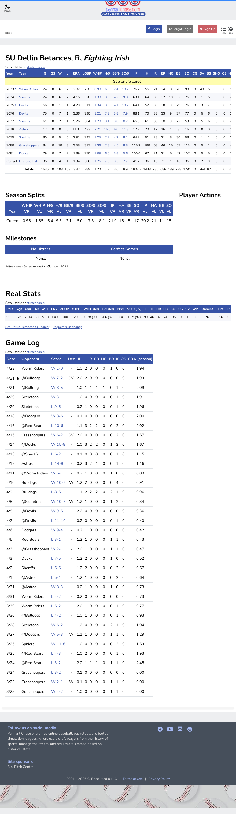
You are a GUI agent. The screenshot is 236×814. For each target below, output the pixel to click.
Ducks (23, 153)
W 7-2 (57, 378)
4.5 (116, 145)
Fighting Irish (28, 161)
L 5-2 (56, 606)
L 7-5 (56, 558)
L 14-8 (57, 463)
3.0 (116, 121)
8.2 (125, 121)
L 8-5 (56, 492)
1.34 (97, 105)
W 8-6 (57, 416)
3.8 (116, 113)
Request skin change (67, 327)
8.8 (125, 145)
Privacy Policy (159, 778)
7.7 (125, 161)
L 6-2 (56, 454)
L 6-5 (56, 567)
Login (154, 29)
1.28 (97, 121)
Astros (24, 129)
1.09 (97, 153)
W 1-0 (57, 368)
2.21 (97, 129)
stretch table (36, 67)
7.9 (125, 113)
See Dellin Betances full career (27, 327)
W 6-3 (57, 634)
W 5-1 (57, 473)
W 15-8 (58, 444)
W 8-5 (57, 387)
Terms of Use (133, 778)
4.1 (116, 105)
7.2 (107, 113)
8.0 (107, 105)
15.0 (107, 129)
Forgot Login (179, 29)
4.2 (116, 97)
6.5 (107, 89)
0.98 (97, 89)
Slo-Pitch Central (21, 766)
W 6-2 (57, 435)
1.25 (97, 137)
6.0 (116, 129)
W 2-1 (57, 549)
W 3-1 (57, 397)
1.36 (97, 145)
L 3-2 (56, 662)
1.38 (97, 97)
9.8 (125, 97)
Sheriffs (24, 97)
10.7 (125, 89)
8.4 (107, 121)
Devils (23, 105)
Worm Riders (28, 89)
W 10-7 (58, 482)
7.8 (107, 145)
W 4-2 (57, 691)
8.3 (107, 97)
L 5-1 (56, 577)
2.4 (116, 89)
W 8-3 (57, 587)
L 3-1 (56, 539)
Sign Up (207, 29)
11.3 (125, 129)
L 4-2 (56, 596)
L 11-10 (58, 520)
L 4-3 (56, 653)
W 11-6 (58, 644)
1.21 (97, 113)
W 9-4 (57, 530)
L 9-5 (56, 406)
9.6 (125, 153)
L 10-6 (57, 425)
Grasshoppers (29, 145)
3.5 (116, 161)
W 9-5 (57, 511)
